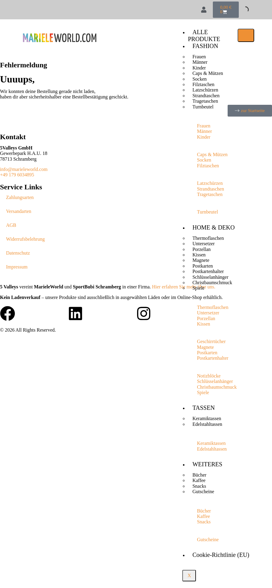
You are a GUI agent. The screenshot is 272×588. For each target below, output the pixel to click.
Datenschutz (18, 252)
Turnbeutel (202, 106)
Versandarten (18, 211)
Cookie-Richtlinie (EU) (220, 554)
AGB (11, 225)
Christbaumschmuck (212, 282)
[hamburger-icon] (246, 35)
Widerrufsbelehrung (25, 239)
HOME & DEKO (213, 227)
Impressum (16, 266)
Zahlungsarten (20, 197)
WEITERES (207, 464)
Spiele (198, 288)
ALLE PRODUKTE (204, 35)
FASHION (205, 46)
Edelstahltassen (207, 424)
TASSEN (203, 407)
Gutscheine (203, 491)
